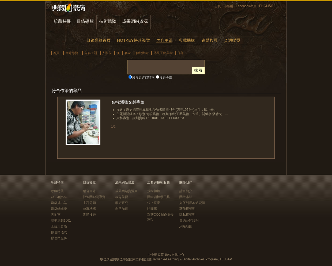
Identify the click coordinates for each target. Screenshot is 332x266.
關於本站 (185, 197)
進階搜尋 (210, 40)
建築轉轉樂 (59, 209)
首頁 (217, 6)
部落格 (228, 6)
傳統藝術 (142, 53)
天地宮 (56, 214)
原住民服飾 (59, 238)
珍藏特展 (62, 21)
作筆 (181, 53)
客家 (128, 53)
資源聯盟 (232, 40)
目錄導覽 (85, 21)
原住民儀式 (59, 232)
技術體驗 (107, 21)
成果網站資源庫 (126, 191)
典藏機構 (187, 40)
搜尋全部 (165, 77)
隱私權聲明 (187, 214)
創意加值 (121, 209)
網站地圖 (185, 226)
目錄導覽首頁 (98, 40)
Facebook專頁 (246, 6)
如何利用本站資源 (192, 203)
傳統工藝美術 (163, 53)
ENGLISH (266, 6)
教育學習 (121, 197)
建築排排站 (59, 203)
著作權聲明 (187, 209)
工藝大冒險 (59, 226)
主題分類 (89, 203)
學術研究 (121, 203)
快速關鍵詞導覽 (94, 197)
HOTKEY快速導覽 (133, 40)
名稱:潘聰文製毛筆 (127, 102)
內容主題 (164, 40)
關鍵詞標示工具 (158, 197)
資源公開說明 (189, 220)
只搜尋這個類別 (143, 77)
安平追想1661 (61, 220)
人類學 (107, 53)
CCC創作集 (59, 197)
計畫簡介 (185, 191)
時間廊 (152, 209)
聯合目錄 (89, 191)
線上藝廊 (153, 203)
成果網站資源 (135, 21)
